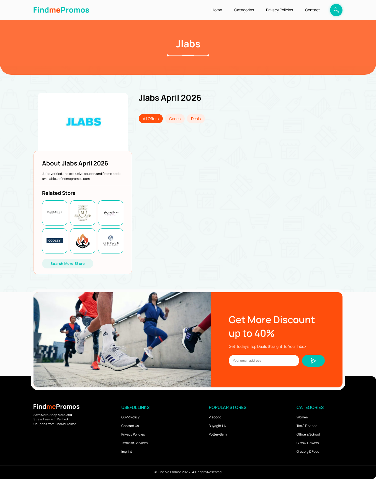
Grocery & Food (308, 451)
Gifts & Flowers (308, 443)
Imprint (126, 451)
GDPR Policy (130, 417)
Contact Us (130, 425)
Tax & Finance (307, 425)
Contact (312, 9)
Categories (244, 9)
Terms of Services (134, 443)
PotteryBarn (218, 434)
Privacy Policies (279, 9)
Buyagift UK (217, 425)
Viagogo (215, 417)
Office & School (308, 434)
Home (217, 9)
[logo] (61, 10)
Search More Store (67, 263)
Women (302, 417)
